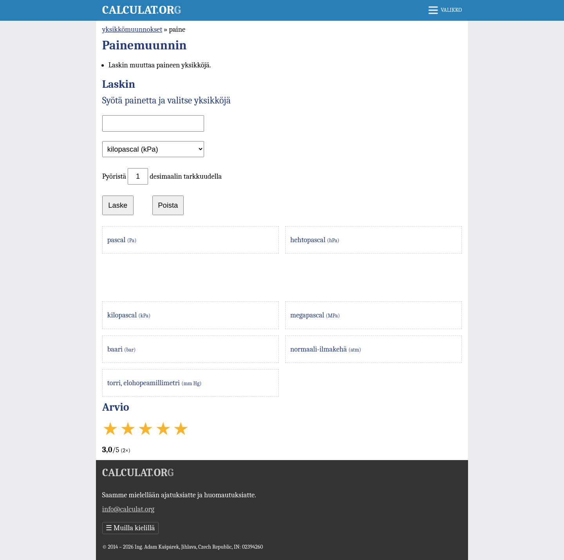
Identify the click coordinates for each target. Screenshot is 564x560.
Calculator (141, 10)
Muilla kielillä (130, 528)
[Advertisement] (282, 277)
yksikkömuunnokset (132, 29)
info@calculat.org (128, 509)
